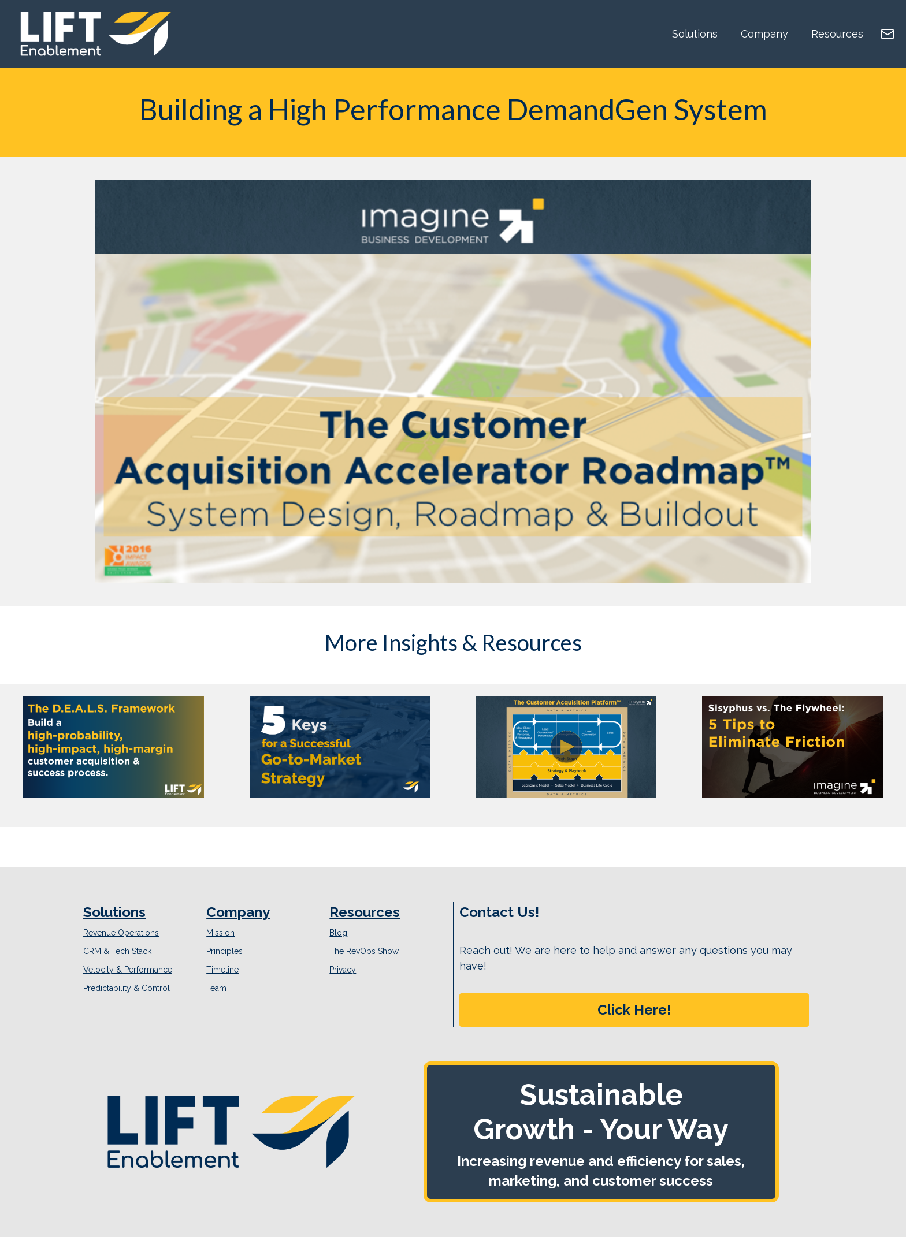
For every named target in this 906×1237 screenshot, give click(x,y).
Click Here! (634, 1009)
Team (216, 988)
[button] (634, 1010)
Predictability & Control (126, 988)
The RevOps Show (364, 951)
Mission (220, 932)
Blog (338, 932)
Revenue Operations (121, 932)
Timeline (222, 969)
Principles (224, 951)
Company (764, 34)
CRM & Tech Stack (117, 951)
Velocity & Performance (127, 969)
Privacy (342, 969)
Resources (837, 34)
